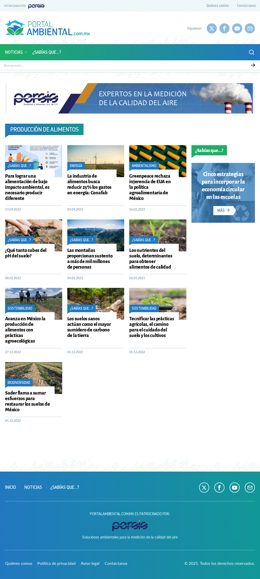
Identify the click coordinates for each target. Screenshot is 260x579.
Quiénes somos (217, 5)
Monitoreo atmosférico (42, 66)
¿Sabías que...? (46, 52)
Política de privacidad (56, 563)
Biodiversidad (112, 66)
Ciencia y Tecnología (198, 66)
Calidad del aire (82, 66)
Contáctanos (246, 5)
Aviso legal (90, 563)
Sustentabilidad (143, 66)
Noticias (16, 52)
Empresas (229, 66)
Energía (170, 66)
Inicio (10, 487)
